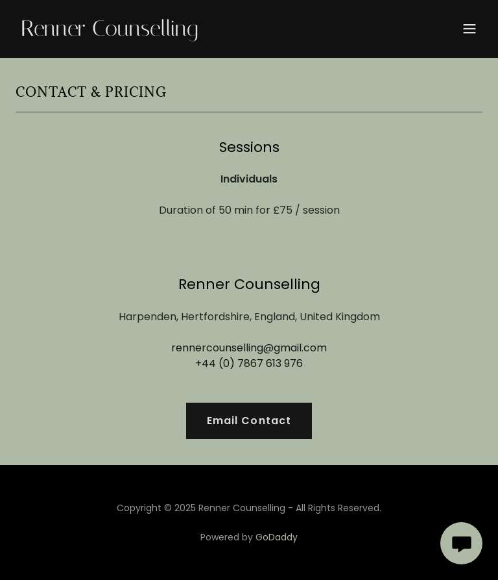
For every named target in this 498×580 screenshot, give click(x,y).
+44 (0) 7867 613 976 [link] (249, 363)
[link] (109, 32)
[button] (469, 29)
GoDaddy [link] (276, 537)
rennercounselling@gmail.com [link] (249, 347)
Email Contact (248, 420)
